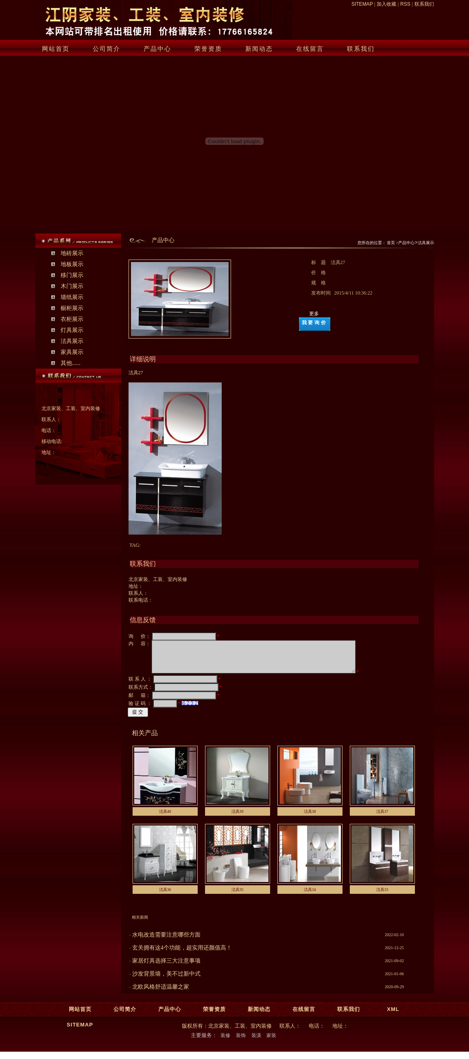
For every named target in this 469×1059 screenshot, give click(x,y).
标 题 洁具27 (329, 262)
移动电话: (51, 441)
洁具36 (165, 895)
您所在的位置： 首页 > (378, 242)
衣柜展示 (72, 319)
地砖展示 (72, 253)
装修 (225, 1041)
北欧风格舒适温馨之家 (160, 993)
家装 (271, 1041)
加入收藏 (386, 4)
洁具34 (310, 895)
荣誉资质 (208, 48)
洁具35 (237, 895)
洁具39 (237, 817)
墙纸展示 (72, 297)
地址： (48, 452)
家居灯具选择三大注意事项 (166, 967)
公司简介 (106, 48)
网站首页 (56, 48)
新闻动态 (259, 48)
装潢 (256, 1041)
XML (393, 1015)
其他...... (71, 363)
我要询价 (314, 322)
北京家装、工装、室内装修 (70, 408)
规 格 (321, 283)
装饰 (241, 1041)
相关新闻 (140, 923)
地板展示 (72, 264)
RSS (405, 4)
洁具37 (382, 817)
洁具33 (382, 895)
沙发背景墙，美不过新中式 (166, 980)
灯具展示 (72, 330)
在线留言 (310, 48)
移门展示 (72, 275)
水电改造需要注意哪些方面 (166, 941)
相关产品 (145, 739)
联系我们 (424, 4)
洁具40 (165, 817)
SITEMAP (362, 4)
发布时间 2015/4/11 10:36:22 (342, 293)
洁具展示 (72, 341)
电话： (48, 430)
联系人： (51, 419)
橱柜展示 (72, 308)
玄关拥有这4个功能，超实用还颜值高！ (182, 954)
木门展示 (72, 286)
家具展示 (72, 352)
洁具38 (310, 817)
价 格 (321, 272)
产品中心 (157, 48)
